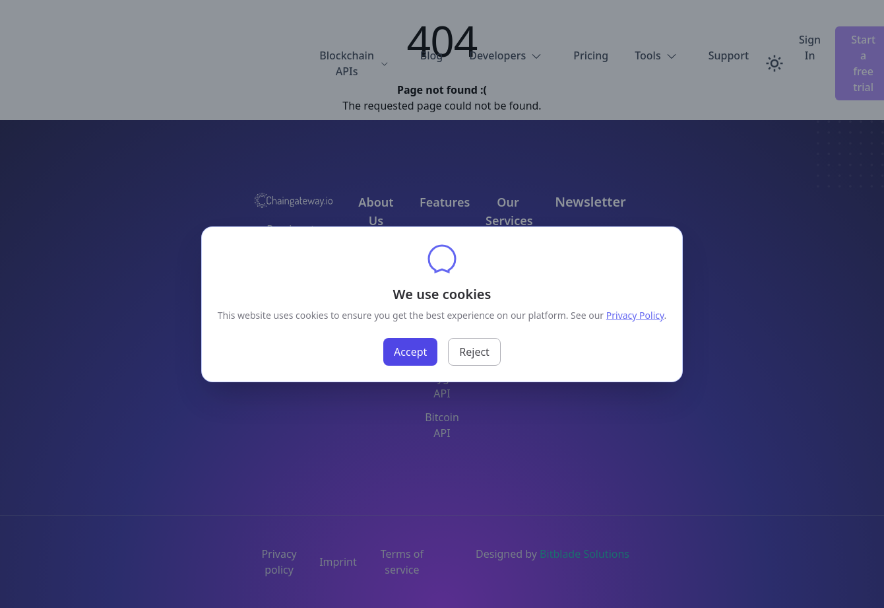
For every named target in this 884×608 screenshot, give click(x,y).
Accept (410, 352)
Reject (474, 352)
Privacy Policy (635, 315)
